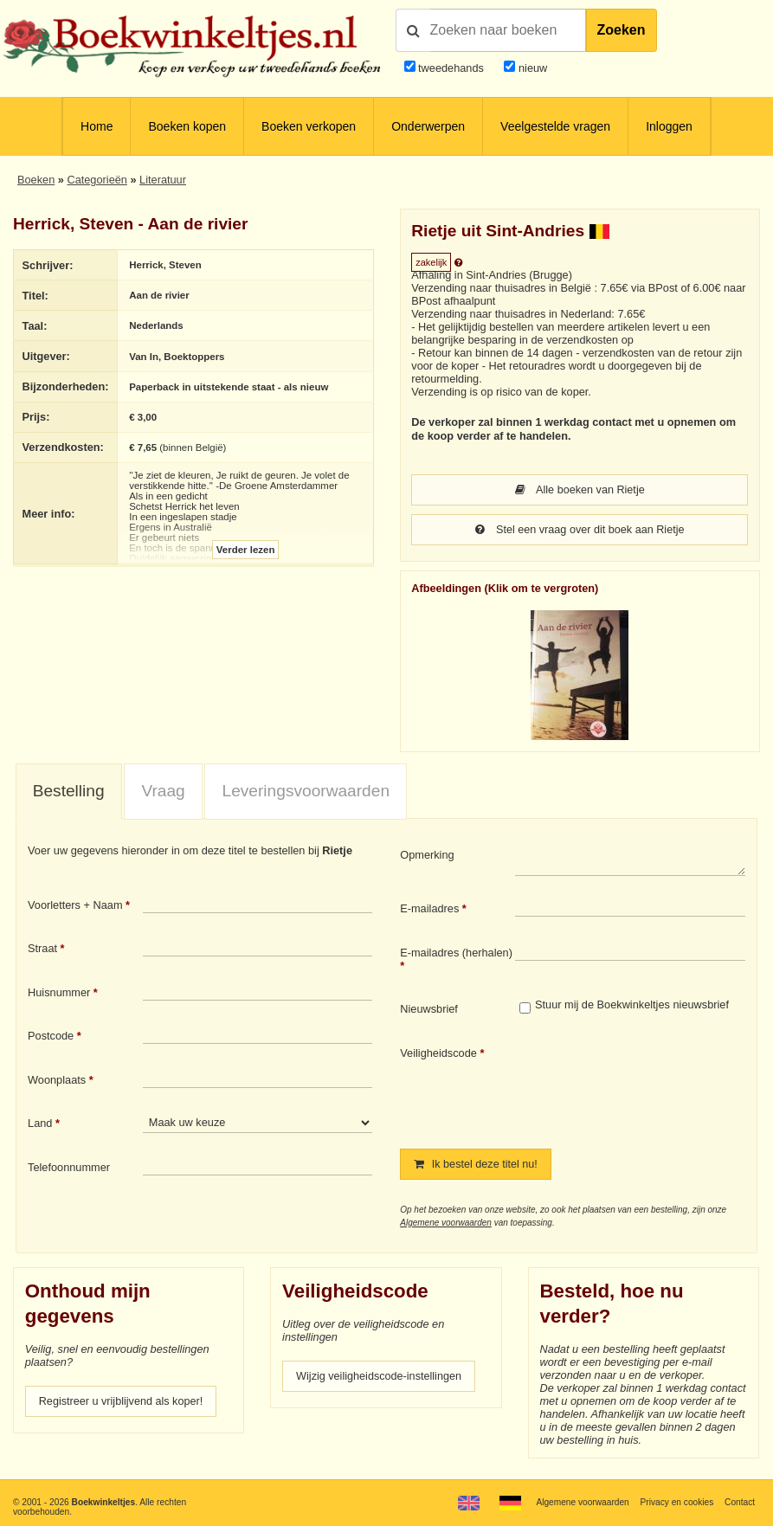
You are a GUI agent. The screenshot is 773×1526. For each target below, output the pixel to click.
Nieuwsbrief (429, 1010)
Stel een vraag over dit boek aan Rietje (580, 531)
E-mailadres (429, 910)
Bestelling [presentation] (69, 792)
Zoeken (621, 30)
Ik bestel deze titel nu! (476, 1166)
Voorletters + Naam (75, 906)
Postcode (51, 1037)
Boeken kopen (187, 126)
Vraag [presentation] (162, 792)
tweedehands (451, 67)
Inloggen (669, 126)
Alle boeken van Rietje (579, 490)
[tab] (69, 793)
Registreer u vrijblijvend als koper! (121, 1404)
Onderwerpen (428, 126)
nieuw (531, 67)
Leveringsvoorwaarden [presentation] (306, 792)
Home (97, 126)
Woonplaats (57, 1081)
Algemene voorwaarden (446, 1225)
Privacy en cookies (676, 1502)
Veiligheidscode (438, 1054)
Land (40, 1124)
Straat (42, 949)
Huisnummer (59, 994)
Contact (740, 1502)
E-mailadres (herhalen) (456, 954)
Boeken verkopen (308, 126)
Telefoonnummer (69, 1168)
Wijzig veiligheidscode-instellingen (379, 1379)
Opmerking (427, 856)
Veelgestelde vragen (555, 126)
